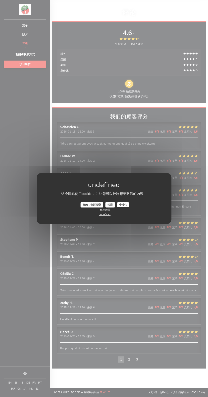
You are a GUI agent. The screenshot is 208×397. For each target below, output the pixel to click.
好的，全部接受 (92, 204)
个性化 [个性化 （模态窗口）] (123, 204)
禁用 (110, 204)
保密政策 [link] (105, 210)
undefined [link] (105, 214)
